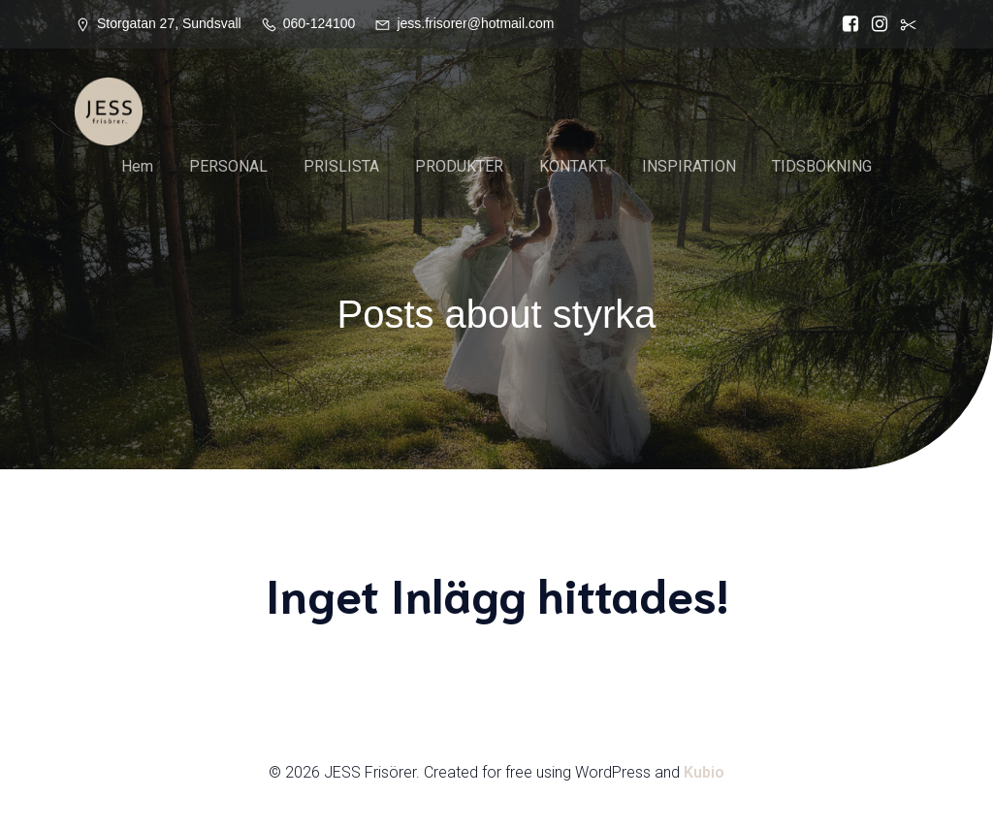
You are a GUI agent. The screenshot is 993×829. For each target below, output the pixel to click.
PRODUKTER (459, 166)
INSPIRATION (689, 166)
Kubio (704, 772)
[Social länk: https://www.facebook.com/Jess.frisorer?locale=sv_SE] (845, 24)
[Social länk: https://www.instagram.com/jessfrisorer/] (874, 24)
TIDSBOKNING (822, 166)
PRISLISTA (341, 166)
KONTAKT (572, 166)
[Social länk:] (903, 24)
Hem (137, 166)
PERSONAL (228, 166)
